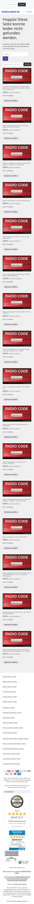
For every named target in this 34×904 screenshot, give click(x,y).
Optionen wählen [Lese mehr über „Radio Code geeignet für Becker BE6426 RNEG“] (10, 212)
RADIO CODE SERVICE (10, 877)
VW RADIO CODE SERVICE (21, 879)
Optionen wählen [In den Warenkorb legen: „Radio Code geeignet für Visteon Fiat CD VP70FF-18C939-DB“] (10, 475)
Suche (21, 4)
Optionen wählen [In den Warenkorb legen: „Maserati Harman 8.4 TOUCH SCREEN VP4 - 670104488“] (10, 437)
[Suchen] (5, 58)
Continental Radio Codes (11, 759)
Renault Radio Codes (10, 723)
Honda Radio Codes (10, 733)
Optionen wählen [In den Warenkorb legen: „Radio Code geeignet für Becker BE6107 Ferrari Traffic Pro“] (10, 324)
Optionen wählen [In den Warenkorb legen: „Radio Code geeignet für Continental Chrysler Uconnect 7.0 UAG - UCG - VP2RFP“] (10, 362)
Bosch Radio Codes (9, 687)
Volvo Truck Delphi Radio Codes (14, 744)
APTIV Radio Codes (9, 677)
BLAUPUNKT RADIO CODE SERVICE (17, 880)
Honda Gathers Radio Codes (13, 728)
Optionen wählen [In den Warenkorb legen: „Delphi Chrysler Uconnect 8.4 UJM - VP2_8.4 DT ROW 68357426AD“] (10, 625)
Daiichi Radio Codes (10, 697)
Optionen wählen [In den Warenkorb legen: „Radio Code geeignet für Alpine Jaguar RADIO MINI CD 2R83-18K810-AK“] (10, 287)
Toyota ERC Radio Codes (11, 754)
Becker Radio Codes (10, 682)
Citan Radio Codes (9, 692)
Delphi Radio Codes (10, 702)
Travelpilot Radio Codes (11, 764)
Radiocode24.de (11, 11)
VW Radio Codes (8, 708)
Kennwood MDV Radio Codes (13, 749)
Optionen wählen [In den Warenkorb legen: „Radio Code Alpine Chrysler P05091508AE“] (10, 548)
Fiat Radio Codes (9, 718)
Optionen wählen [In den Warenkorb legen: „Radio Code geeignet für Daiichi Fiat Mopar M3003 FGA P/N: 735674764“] (10, 138)
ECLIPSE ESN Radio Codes (12, 713)
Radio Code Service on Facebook (12, 871)
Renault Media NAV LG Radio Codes (15, 739)
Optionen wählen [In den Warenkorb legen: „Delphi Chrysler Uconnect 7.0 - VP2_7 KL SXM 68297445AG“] (10, 249)
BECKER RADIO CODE (22, 877)
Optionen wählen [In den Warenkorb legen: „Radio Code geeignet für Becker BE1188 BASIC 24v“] (10, 399)
